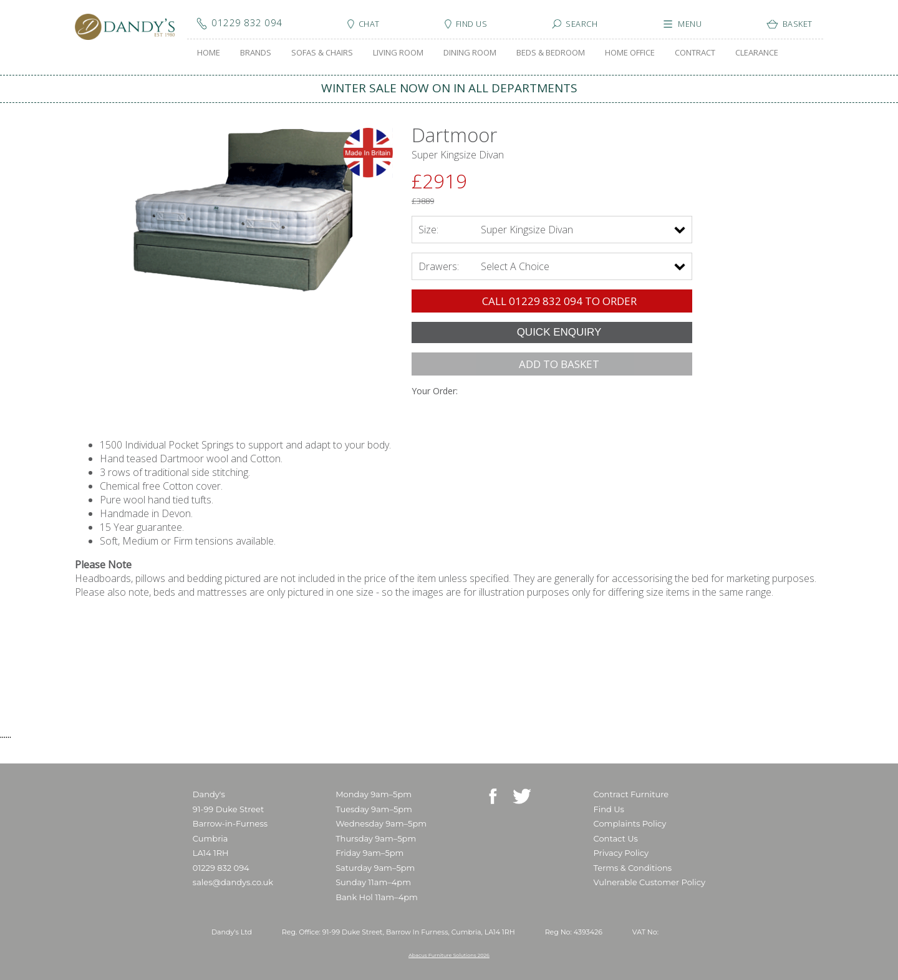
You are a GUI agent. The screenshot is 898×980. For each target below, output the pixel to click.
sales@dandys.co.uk (233, 882)
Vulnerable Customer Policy (650, 882)
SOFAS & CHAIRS (322, 52)
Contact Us (616, 838)
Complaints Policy (630, 823)
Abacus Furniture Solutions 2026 (449, 955)
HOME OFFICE (630, 52)
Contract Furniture (631, 794)
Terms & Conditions (633, 868)
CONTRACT (695, 52)
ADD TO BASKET (559, 364)
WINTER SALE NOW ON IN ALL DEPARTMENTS (449, 88)
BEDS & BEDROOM (550, 52)
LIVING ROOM (398, 52)
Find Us (609, 809)
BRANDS (255, 52)
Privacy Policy (621, 853)
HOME (208, 52)
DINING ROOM (469, 52)
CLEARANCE (756, 52)
